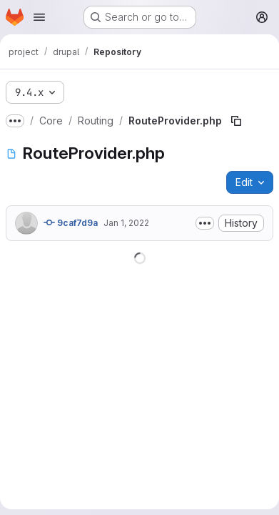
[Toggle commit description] (205, 223)
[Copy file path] (236, 120)
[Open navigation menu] (39, 17)
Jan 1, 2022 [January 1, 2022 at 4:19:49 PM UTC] (126, 222)
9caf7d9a (71, 222)
